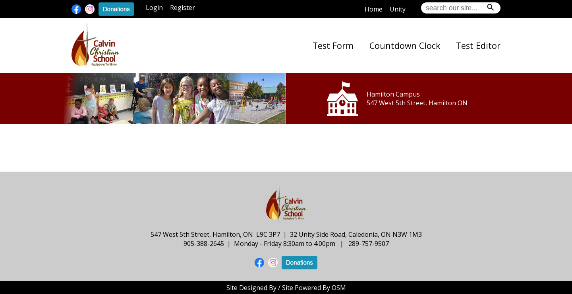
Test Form (333, 45)
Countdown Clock (404, 45)
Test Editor (478, 45)
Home (374, 9)
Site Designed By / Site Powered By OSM (286, 287)
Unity (398, 9)
